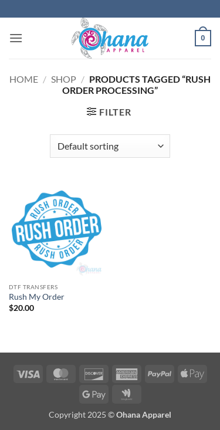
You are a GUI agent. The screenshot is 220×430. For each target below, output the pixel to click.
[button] (16, 37)
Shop (63, 78)
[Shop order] (110, 146)
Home (23, 78)
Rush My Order (37, 297)
